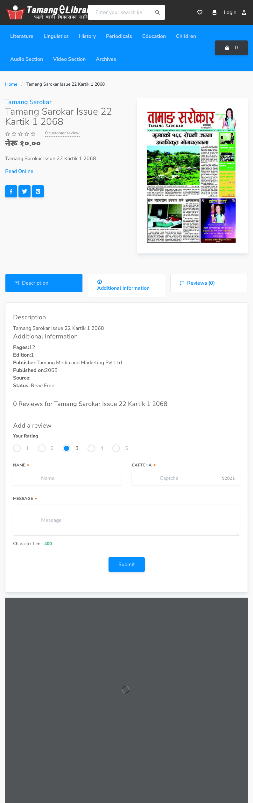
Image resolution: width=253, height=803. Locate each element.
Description (31, 283)
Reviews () (197, 283)
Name (21, 465)
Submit (126, 564)
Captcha (144, 465)
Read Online (19, 171)
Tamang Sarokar (28, 102)
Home (11, 84)
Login (235, 12)
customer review (62, 133)
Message (25, 498)
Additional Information (123, 285)
